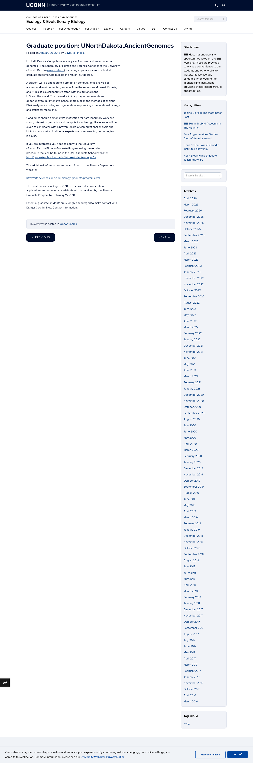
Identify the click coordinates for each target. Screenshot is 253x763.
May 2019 (189, 505)
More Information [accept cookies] (210, 754)
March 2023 (191, 259)
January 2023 (192, 272)
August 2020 (192, 419)
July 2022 (190, 309)
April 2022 (190, 321)
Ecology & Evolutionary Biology (55, 21)
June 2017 (190, 646)
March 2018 (191, 591)
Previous (40, 237)
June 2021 (190, 358)
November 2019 (193, 474)
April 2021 (190, 370)
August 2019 (191, 493)
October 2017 (192, 622)
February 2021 (192, 382)
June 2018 (190, 572)
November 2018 (193, 542)
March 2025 (191, 241)
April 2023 (190, 253)
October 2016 (192, 689)
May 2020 (190, 438)
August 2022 (192, 302)
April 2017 (190, 658)
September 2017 (193, 628)
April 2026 (190, 198)
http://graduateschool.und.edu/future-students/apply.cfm (61, 157)
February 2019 (192, 523)
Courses (31, 28)
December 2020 (194, 395)
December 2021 (193, 345)
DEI (154, 28)
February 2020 (193, 456)
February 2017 (192, 671)
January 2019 (192, 529)
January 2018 (192, 603)
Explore (108, 28)
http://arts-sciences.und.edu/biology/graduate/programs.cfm (63, 178)
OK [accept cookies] (237, 754)
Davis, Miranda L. (74, 53)
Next (164, 237)
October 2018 (192, 548)
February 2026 (193, 210)
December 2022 (194, 278)
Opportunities (68, 224)
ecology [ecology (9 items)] (187, 723)
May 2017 (189, 652)
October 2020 (192, 407)
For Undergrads (68, 28)
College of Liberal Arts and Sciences (52, 17)
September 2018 (194, 554)
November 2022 (194, 284)
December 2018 (193, 536)
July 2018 (189, 566)
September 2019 (194, 486)
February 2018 (192, 597)
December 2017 (193, 609)
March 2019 (191, 517)
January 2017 (192, 677)
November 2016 (193, 683)
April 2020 (190, 444)
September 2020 (194, 413)
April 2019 (190, 511)
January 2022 (192, 339)
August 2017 (191, 634)
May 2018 (189, 579)
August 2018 (191, 560)
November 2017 (193, 615)
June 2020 (190, 431)
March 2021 (191, 376)
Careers (125, 28)
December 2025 (194, 217)
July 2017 (189, 640)
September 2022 (194, 296)
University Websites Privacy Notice (103, 757)
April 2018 (190, 585)
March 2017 (190, 665)
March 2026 (191, 204)
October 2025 (192, 229)
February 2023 (193, 266)
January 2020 (192, 462)
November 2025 (194, 223)
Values (141, 28)
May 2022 (190, 315)
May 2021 (189, 364)
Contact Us (170, 28)
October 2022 (192, 290)
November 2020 (194, 401)
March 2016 (191, 701)
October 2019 (192, 480)
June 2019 (190, 499)
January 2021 (192, 388)
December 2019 (193, 468)
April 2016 (190, 695)
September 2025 (194, 235)
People (47, 28)
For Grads (91, 28)
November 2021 (193, 352)
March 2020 (191, 450)
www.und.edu (55, 70)
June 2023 (190, 247)
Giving (188, 28)
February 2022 (193, 333)
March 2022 (191, 327)
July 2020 (190, 425)
